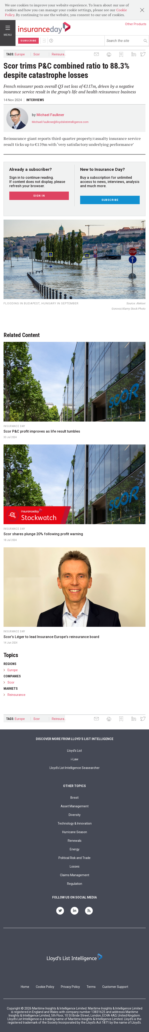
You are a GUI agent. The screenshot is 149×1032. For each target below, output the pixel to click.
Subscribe (28, 40)
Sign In (44, 41)
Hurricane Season (74, 832)
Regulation (74, 883)
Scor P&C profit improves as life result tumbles (42, 431)
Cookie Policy (45, 987)
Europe (20, 54)
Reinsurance (60, 54)
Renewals (74, 840)
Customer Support (115, 987)
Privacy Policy (70, 987)
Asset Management (75, 806)
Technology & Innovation (75, 823)
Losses (74, 866)
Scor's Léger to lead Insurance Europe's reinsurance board (51, 637)
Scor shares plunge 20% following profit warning (43, 534)
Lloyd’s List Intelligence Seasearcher (75, 768)
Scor (36, 54)
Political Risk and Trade (74, 858)
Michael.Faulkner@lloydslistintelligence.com (60, 122)
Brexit (74, 797)
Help (51, 41)
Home (25, 987)
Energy (74, 849)
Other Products (135, 24)
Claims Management (74, 875)
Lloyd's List (74, 750)
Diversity (75, 815)
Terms (91, 987)
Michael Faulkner (50, 115)
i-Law (74, 759)
